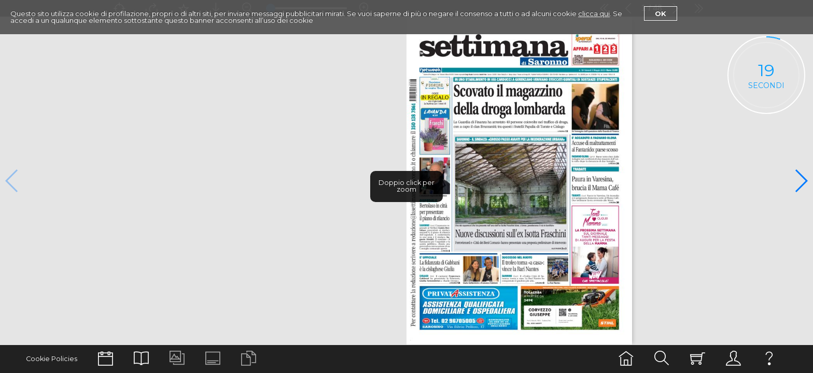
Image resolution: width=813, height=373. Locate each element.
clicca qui (594, 13)
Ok (660, 13)
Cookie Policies (51, 359)
